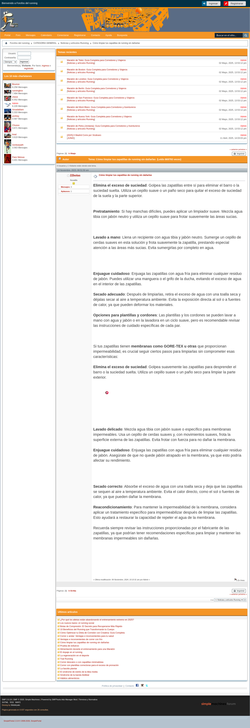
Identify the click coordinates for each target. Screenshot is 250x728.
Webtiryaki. (15, 705)
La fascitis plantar (68, 668)
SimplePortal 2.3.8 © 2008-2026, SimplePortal (22, 721)
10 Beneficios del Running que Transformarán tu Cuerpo (87, 629)
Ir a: (212, 600)
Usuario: (12, 53)
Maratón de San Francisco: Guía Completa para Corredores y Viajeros (100, 98)
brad (14, 134)
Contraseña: (10, 57)
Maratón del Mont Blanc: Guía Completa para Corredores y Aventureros (101, 107)
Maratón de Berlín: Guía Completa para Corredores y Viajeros (96, 88)
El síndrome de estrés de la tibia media (79, 672)
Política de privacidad (112, 686)
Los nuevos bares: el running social (77, 623)
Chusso (15, 125)
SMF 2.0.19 (7, 699)
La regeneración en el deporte (74, 655)
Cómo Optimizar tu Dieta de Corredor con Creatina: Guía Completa (92, 633)
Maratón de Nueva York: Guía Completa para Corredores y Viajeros (99, 116)
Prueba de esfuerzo (69, 646)
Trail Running (66, 659)
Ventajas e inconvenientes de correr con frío (81, 639)
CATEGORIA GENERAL (45, 43)
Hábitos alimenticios (69, 678)
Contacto (129, 686)
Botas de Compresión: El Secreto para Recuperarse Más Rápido (91, 626)
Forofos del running (20, 43)
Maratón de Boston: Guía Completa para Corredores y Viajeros (97, 69)
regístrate (28, 68)
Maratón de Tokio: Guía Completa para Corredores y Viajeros (96, 60)
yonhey (15, 116)
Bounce (15, 84)
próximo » (243, 149)
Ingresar (213, 3)
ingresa (45, 65)
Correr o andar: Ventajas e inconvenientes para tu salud (87, 636)
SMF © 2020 (18, 699)
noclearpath (17, 145)
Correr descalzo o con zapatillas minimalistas (81, 662)
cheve (15, 97)
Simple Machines (32, 699)
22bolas (75, 175)
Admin (15, 103)
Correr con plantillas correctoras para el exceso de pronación (89, 665)
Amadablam (18, 109)
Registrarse (237, 3)
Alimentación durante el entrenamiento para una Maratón (87, 649)
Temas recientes (67, 52)
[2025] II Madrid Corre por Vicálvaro (84, 135)
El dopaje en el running (71, 652)
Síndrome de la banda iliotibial (74, 675)
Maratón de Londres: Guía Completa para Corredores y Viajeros (97, 79)
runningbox (17, 90)
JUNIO (71, 138)
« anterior (234, 149)
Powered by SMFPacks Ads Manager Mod (59, 699)
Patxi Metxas (18, 157)
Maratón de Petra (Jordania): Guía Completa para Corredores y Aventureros (103, 126)
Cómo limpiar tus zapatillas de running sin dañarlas (116, 43)
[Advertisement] (209, 26)
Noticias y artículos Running (75, 43)
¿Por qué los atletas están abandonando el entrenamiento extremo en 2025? (97, 620)
